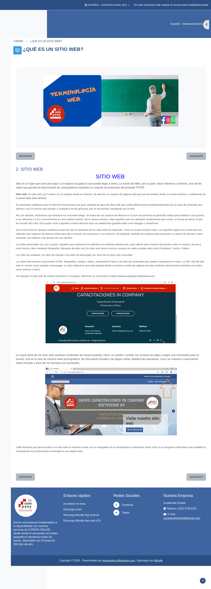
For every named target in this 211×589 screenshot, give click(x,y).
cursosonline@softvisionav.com (191, 534)
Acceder (204, 4)
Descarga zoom (101, 525)
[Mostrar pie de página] (203, 581)
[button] (107, 5)
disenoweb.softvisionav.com (138, 583)
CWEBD (57, 41)
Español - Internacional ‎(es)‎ (186, 23)
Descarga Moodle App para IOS (108, 542)
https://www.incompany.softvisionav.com (172, 291)
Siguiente (196, 156)
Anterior (64, 156)
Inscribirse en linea (103, 519)
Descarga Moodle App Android (105, 532)
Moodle (177, 583)
